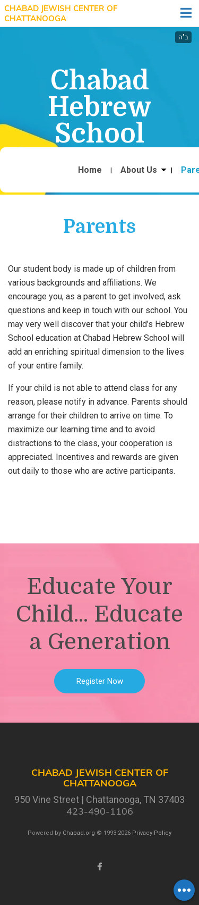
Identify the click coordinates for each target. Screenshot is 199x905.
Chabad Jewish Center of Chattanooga (61, 13)
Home (90, 170)
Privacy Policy (151, 832)
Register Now (99, 681)
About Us (138, 170)
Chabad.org (79, 832)
